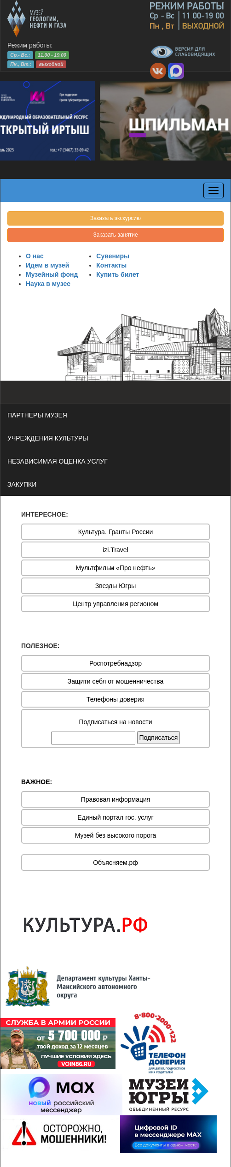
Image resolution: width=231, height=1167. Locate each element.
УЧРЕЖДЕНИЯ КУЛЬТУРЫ (47, 438)
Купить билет (117, 274)
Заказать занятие (115, 235)
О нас (35, 256)
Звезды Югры (115, 585)
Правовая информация (115, 799)
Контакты (111, 265)
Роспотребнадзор (115, 663)
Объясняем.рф (115, 862)
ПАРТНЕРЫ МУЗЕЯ (37, 415)
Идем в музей (47, 265)
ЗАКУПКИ (21, 484)
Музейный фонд (52, 274)
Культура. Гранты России (115, 532)
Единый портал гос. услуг (115, 817)
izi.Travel (115, 550)
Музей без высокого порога (115, 835)
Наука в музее (48, 283)
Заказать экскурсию (115, 218)
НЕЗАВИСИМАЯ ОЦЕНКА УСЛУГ (57, 461)
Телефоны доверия (115, 699)
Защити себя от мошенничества (116, 681)
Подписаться (158, 737)
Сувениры (112, 256)
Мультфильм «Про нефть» (115, 568)
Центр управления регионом (115, 603)
